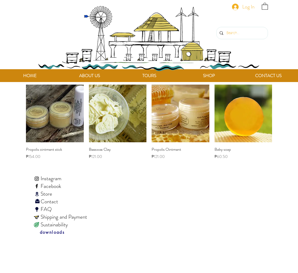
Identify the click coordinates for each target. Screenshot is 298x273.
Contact (44, 201)
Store (46, 194)
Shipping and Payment (64, 217)
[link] (265, 6)
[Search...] (241, 33)
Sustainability (54, 224)
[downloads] (52, 232)
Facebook (51, 186)
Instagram (51, 178)
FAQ (41, 209)
